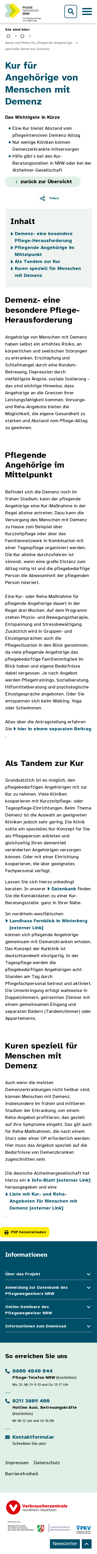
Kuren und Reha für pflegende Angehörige (38, 43)
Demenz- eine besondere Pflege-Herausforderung (44, 237)
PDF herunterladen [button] (24, 1232)
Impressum (17, 1463)
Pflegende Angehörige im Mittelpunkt (44, 251)
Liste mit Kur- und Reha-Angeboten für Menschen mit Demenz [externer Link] (43, 1201)
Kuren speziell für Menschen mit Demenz (48, 272)
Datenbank (63, 889)
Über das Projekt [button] (48, 1274)
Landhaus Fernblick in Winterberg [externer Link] (48, 925)
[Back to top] (86, 1544)
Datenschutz (47, 1463)
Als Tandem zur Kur (37, 261)
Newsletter (65, 1544)
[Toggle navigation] (87, 11)
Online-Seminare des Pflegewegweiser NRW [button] (48, 1310)
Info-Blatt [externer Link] (61, 1180)
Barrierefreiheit (21, 1474)
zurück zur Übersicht (43, 182)
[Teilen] (48, 198)
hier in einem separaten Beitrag (54, 729)
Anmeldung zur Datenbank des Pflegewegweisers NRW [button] (48, 1291)
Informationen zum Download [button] (48, 1326)
